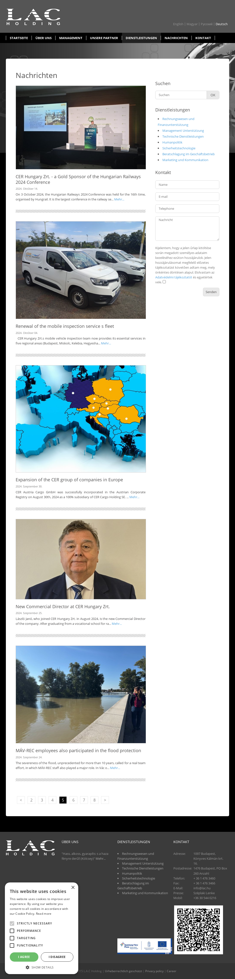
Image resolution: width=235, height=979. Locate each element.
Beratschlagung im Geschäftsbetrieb (188, 154)
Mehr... (119, 199)
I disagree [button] (57, 957)
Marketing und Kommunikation (185, 160)
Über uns (43, 38)
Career (171, 971)
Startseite (19, 38)
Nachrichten (176, 38)
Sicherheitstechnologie (178, 148)
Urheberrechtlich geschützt (123, 971)
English (178, 24)
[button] (41, 967)
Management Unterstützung (183, 130)
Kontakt (203, 38)
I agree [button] (24, 957)
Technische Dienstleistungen (183, 136)
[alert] (41, 928)
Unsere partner (104, 38)
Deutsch (222, 24)
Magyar (192, 24)
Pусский (207, 24)
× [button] (73, 888)
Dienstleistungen (141, 38)
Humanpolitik (172, 142)
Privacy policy (154, 971)
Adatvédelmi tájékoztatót (173, 277)
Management (70, 38)
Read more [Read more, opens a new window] (44, 914)
